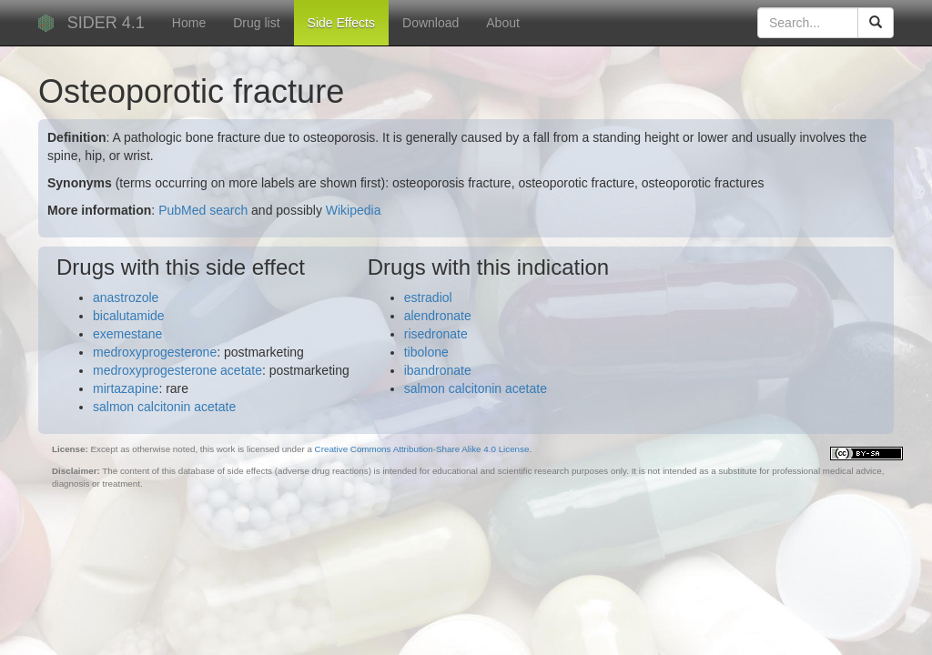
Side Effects (341, 22)
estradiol (428, 297)
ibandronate (437, 370)
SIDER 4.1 (106, 23)
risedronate (436, 334)
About (503, 22)
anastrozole (125, 297)
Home (189, 22)
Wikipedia (353, 210)
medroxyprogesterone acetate (177, 370)
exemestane (127, 334)
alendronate (437, 315)
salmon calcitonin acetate (164, 406)
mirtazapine (125, 388)
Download (430, 22)
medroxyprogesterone (155, 352)
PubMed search (203, 210)
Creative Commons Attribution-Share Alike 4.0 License (422, 449)
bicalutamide (129, 315)
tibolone (426, 352)
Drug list (256, 22)
